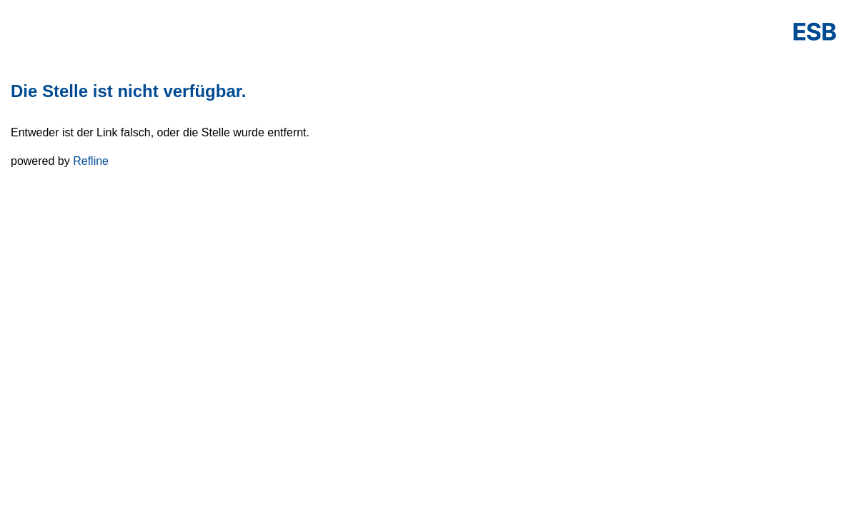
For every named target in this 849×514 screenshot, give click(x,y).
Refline (91, 161)
